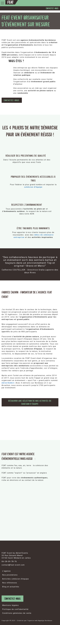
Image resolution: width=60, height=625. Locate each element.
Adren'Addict (8, 383)
